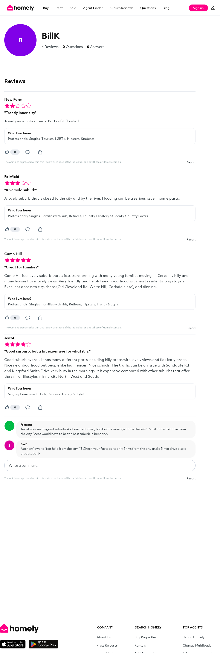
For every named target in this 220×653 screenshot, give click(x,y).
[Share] (40, 152)
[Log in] (212, 7)
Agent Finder (93, 8)
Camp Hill (13, 253)
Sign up (198, 8)
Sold (73, 8)
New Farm (13, 99)
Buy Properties (145, 637)
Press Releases (107, 645)
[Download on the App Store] (14, 644)
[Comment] (27, 152)
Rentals (140, 645)
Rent (59, 8)
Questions (148, 8)
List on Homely (194, 637)
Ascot (9, 337)
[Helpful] (6, 152)
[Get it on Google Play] (43, 644)
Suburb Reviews (121, 8)
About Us (104, 637)
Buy (46, 8)
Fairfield (11, 176)
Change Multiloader (198, 645)
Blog (166, 8)
